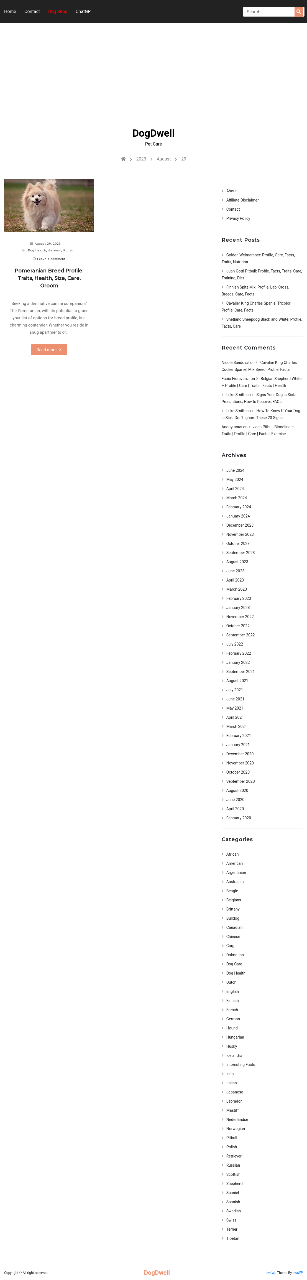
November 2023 (240, 534)
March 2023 (236, 589)
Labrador (234, 1101)
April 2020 (235, 809)
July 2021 (234, 690)
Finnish (232, 1000)
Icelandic (234, 1055)
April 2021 (235, 717)
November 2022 (240, 616)
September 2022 (240, 635)
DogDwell (153, 133)
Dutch (231, 982)
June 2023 (235, 571)
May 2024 (234, 479)
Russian (233, 1165)
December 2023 (240, 525)
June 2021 (235, 699)
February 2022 (238, 653)
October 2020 (238, 772)
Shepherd (234, 1183)
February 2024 (238, 507)
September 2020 (240, 781)
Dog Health (37, 250)
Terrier (231, 1229)
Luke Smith (235, 394)
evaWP (298, 1273)
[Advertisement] (153, 70)
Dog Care (234, 964)
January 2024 (238, 516)
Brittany (233, 909)
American (234, 863)
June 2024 (235, 470)
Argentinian (236, 872)
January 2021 (238, 745)
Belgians (233, 900)
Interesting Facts (240, 1064)
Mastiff (232, 1110)
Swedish (233, 1211)
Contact (32, 11)
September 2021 (240, 671)
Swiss (231, 1220)
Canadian (234, 927)
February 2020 (238, 818)
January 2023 (238, 607)
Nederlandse (237, 1119)
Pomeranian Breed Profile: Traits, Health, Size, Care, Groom (49, 278)
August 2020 (237, 790)
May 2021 (234, 708)
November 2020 (240, 763)
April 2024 (235, 488)
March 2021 (236, 726)
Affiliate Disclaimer (242, 200)
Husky (231, 1046)
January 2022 (238, 662)
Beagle (232, 891)
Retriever (234, 1156)
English (232, 991)
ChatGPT (84, 11)
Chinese (233, 936)
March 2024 (236, 498)
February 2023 (238, 598)
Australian (235, 881)
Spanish (233, 1202)
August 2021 (237, 681)
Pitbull (231, 1138)
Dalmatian (235, 955)
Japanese (234, 1092)
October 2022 (238, 626)
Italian (231, 1083)
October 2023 (238, 543)
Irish (230, 1074)
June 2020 (235, 799)
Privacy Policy (238, 218)
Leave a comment (49, 259)
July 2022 (234, 644)
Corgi (231, 946)
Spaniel (232, 1192)
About (231, 191)
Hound (232, 1028)
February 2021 (238, 735)
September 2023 (240, 552)
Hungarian (235, 1037)
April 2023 (235, 580)
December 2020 (240, 754)
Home (10, 11)
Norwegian (235, 1128)
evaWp (271, 1273)
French (232, 1010)
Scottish (233, 1174)
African (232, 854)
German (54, 250)
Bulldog (232, 918)
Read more (47, 349)
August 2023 (237, 562)
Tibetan (232, 1238)
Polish (68, 250)
